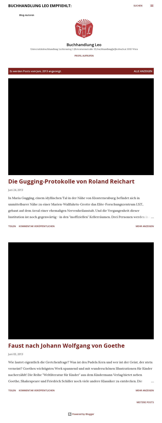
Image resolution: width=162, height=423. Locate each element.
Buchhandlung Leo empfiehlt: (40, 5)
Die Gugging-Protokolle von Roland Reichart (71, 181)
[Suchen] (138, 6)
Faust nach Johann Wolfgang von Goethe (66, 345)
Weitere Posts (145, 402)
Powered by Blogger (81, 414)
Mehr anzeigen (145, 226)
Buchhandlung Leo (84, 44)
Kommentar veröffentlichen (37, 226)
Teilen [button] (12, 226)
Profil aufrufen (84, 55)
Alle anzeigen (143, 71)
